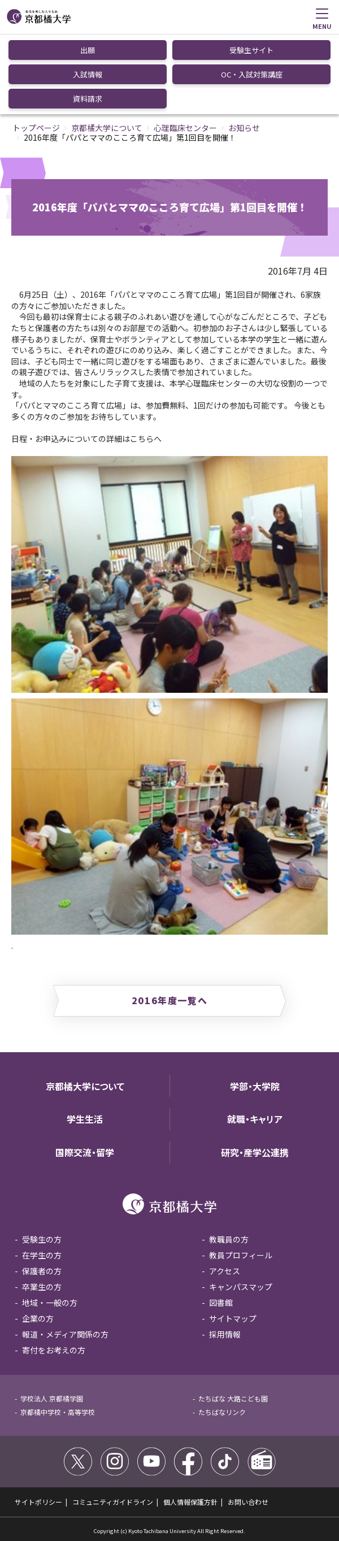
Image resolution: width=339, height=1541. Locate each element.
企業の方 (38, 1318)
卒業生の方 (42, 1286)
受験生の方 (42, 1239)
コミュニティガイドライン (112, 1502)
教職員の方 (229, 1239)
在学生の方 (42, 1255)
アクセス (224, 1271)
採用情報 (225, 1334)
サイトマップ (233, 1318)
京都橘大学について (106, 127)
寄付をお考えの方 (53, 1350)
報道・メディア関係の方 (65, 1334)
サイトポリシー (38, 1502)
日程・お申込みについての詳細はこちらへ (86, 438)
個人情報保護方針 (190, 1502)
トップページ (36, 127)
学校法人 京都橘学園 (51, 1398)
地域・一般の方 (49, 1302)
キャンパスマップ (240, 1286)
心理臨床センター (185, 127)
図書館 (221, 1302)
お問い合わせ (248, 1502)
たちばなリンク (222, 1412)
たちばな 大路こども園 (233, 1398)
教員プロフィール (240, 1255)
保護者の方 (42, 1271)
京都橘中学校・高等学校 (57, 1412)
